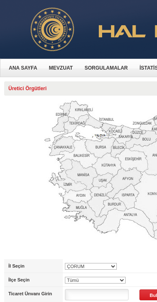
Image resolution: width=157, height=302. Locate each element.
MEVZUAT (61, 68)
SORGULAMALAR (106, 68)
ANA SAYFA (23, 68)
